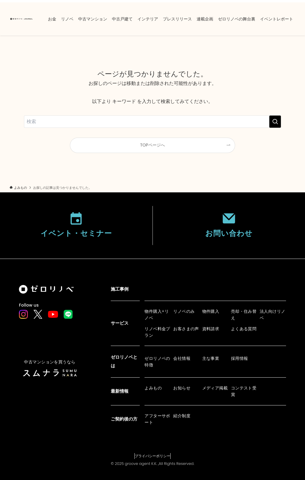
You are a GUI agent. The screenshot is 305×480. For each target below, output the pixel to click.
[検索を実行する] (275, 121)
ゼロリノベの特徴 (157, 361)
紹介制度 (181, 416)
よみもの (153, 388)
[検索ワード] (152, 121)
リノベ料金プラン (157, 332)
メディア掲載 (215, 388)
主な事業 (210, 358)
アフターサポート (157, 419)
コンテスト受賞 (244, 391)
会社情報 (181, 358)
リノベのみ (184, 311)
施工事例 (120, 289)
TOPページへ (152, 145)
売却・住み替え (244, 314)
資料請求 (210, 329)
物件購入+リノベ (157, 314)
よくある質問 (244, 329)
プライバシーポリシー (152, 455)
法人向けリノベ (272, 314)
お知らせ (181, 388)
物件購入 (210, 311)
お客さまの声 (186, 329)
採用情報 (239, 358)
